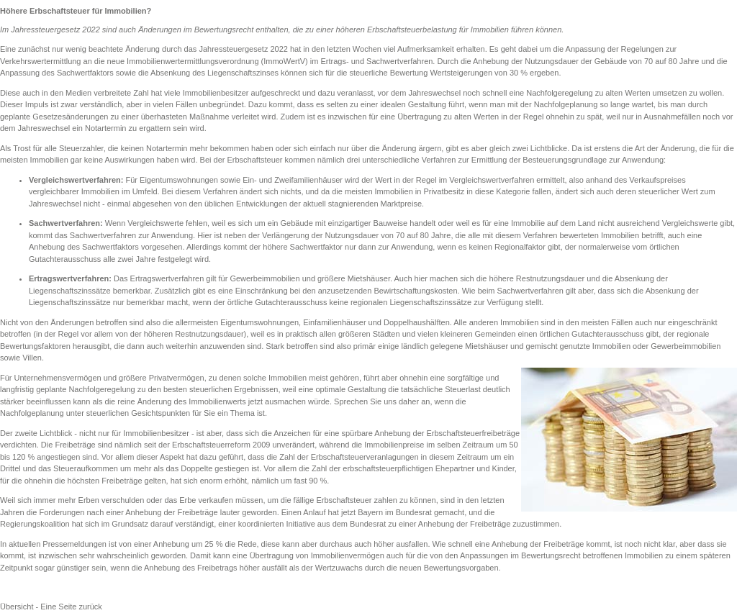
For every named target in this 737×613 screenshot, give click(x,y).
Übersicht (16, 606)
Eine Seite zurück (71, 606)
